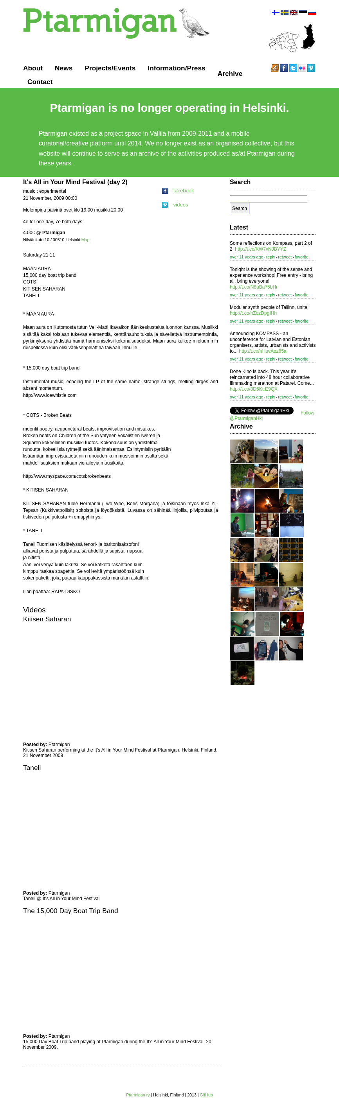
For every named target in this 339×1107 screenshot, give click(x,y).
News (63, 68)
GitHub (206, 1095)
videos (175, 205)
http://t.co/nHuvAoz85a (262, 351)
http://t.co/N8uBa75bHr (254, 287)
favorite (301, 257)
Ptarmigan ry (138, 1095)
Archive (230, 73)
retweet (285, 257)
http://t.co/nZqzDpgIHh (253, 313)
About (33, 68)
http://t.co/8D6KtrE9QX (254, 389)
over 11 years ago (246, 257)
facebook (178, 191)
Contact (40, 82)
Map (85, 239)
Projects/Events (110, 68)
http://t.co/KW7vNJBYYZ (260, 249)
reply (270, 257)
